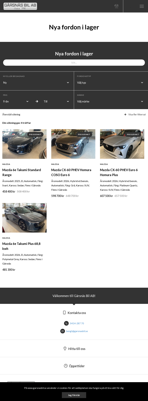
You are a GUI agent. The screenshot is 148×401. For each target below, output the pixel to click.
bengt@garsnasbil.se (74, 331)
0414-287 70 (74, 323)
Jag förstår (74, 395)
